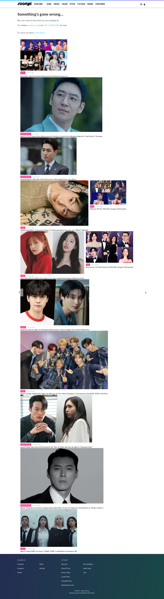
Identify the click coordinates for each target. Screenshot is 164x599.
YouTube (42, 568)
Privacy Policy (65, 572)
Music (90, 4)
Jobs (84, 572)
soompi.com (32, 25)
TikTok (41, 564)
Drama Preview (25, 133)
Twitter (19, 572)
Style (72, 4)
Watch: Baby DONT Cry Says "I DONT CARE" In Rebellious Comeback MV (48, 551)
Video (57, 4)
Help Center (87, 568)
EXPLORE (38, 4)
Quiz (49, 4)
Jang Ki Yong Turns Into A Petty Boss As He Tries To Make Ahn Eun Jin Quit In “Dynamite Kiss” (56, 447)
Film (92, 206)
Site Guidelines (88, 564)
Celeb (64, 4)
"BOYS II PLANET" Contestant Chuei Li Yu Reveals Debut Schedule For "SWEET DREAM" (54, 230)
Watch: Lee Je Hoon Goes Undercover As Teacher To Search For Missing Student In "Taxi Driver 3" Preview (61, 136)
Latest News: (39, 33)
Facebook (20, 564)
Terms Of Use (65, 568)
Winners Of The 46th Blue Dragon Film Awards (108, 209)
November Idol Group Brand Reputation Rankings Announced (43, 76)
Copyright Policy (66, 581)
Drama (23, 327)
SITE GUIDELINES (51, 25)
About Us (64, 564)
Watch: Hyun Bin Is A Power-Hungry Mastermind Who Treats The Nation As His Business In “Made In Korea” (61, 508)
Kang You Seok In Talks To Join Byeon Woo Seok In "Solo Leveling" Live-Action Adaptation (54, 330)
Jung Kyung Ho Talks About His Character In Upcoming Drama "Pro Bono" (48, 179)
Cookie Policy (65, 577)
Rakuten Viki (86, 593)
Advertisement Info (67, 585)
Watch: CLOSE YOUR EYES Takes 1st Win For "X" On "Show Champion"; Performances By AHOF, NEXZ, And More (64, 394)
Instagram (20, 568)
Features (100, 4)
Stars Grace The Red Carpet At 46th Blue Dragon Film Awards (109, 267)
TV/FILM (81, 4)
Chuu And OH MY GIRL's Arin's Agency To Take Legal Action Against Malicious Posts (52, 278)
